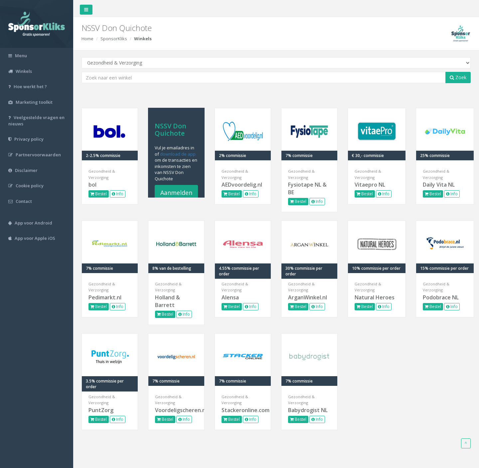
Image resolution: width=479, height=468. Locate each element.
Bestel (98, 194)
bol (92, 184)
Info (117, 194)
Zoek (458, 77)
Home (87, 39)
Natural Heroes (375, 297)
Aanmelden (176, 193)
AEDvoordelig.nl (242, 184)
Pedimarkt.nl (104, 297)
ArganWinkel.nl (307, 297)
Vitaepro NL (370, 184)
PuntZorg (100, 410)
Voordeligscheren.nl (176, 410)
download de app (178, 154)
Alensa (230, 297)
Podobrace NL (441, 297)
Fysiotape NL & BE (307, 188)
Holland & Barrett (167, 301)
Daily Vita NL (439, 184)
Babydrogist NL (308, 410)
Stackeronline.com (243, 410)
